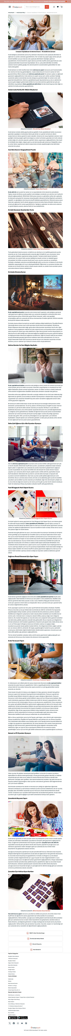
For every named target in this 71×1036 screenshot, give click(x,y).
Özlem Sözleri (11, 1001)
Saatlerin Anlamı (11, 1014)
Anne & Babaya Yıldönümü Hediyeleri (16, 1003)
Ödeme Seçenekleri (12, 987)
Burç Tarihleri (11, 1012)
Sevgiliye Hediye (12, 960)
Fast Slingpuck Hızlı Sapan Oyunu (41, 518)
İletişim (9, 981)
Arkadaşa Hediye (12, 971)
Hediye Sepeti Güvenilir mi (14, 990)
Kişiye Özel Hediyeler (12, 965)
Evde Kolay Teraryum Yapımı (41, 680)
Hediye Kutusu (11, 974)
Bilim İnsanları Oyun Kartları (41, 910)
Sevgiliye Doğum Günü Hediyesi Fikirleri (17, 1008)
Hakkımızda (10, 979)
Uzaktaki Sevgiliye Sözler (13, 1010)
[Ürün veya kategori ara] (35, 7)
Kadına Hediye (11, 967)
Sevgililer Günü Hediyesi (13, 956)
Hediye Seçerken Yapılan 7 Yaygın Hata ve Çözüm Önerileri (21, 997)
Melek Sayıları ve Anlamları (14, 995)
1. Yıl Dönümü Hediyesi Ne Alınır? (15, 1006)
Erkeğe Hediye (11, 969)
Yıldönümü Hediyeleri (13, 958)
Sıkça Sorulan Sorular (13, 983)
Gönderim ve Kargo (12, 985)
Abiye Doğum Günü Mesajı (14, 999)
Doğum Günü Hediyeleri (13, 963)
